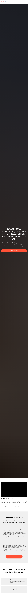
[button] (14, 250)
